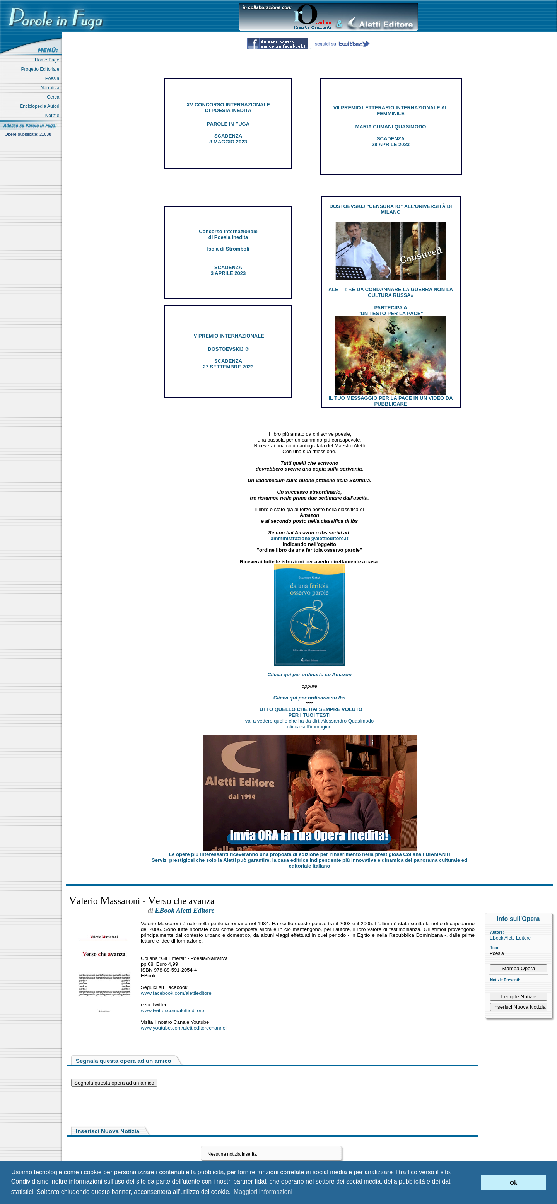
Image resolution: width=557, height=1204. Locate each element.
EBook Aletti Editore (510, 938)
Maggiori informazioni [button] (263, 1192)
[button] (473, 1183)
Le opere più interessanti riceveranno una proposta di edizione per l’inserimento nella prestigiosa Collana (309, 854)
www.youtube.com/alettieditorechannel (184, 1028)
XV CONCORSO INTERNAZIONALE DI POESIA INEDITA (228, 107)
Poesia (53, 78)
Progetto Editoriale (41, 69)
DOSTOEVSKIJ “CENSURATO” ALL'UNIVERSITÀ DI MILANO (391, 209)
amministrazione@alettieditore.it (310, 538)
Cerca (54, 97)
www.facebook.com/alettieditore (176, 993)
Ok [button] (513, 1183)
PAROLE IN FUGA (228, 124)
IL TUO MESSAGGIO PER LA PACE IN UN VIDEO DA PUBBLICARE (390, 401)
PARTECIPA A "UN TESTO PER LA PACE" (390, 310)
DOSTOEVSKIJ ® (228, 349)
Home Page (48, 60)
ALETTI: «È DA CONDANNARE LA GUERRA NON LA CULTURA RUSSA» (390, 292)
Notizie (53, 115)
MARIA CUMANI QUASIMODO (390, 127)
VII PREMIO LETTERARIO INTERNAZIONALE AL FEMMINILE (390, 110)
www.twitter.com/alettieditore (172, 1010)
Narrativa (51, 87)
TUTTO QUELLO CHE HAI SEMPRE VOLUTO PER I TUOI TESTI (309, 712)
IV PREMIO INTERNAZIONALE (228, 336)
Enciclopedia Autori (41, 106)
